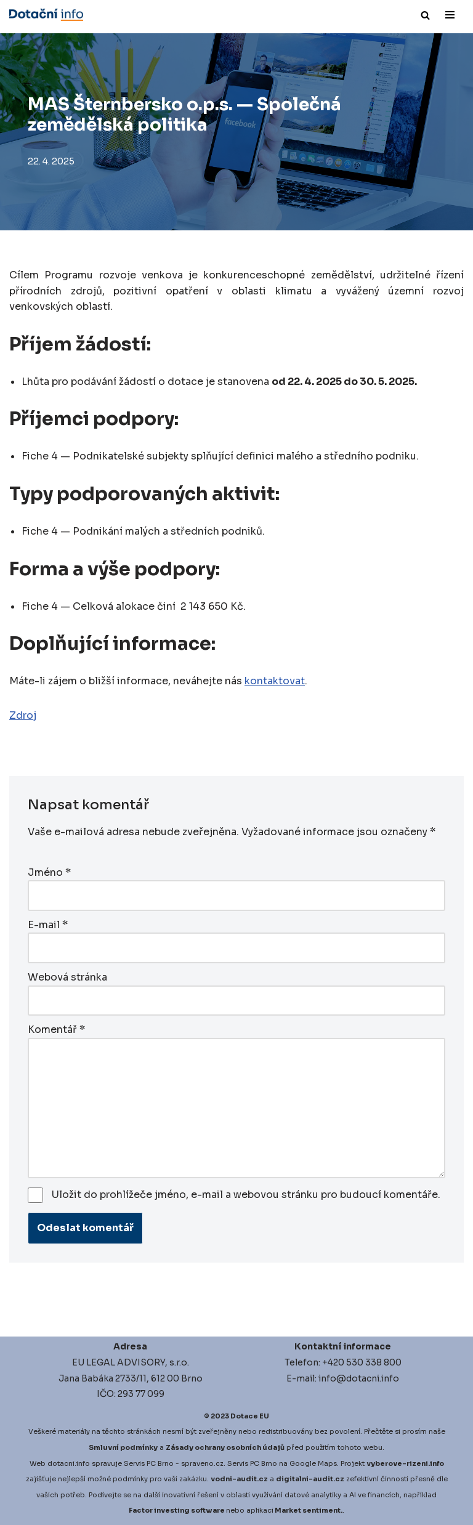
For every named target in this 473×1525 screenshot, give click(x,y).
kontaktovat (275, 680)
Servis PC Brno (149, 1463)
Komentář (56, 1029)
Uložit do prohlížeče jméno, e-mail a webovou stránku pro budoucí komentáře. (246, 1194)
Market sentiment (308, 1510)
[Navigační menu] (450, 15)
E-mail (48, 924)
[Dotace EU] (46, 15)
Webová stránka (67, 977)
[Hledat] (425, 15)
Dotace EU (249, 1416)
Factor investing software (177, 1510)
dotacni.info (68, 1463)
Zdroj (22, 715)
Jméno (49, 872)
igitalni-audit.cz (312, 1478)
